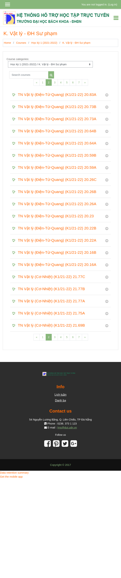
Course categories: (18, 59)
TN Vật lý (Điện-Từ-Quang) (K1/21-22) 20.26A (57, 204)
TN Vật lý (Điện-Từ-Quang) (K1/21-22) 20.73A (57, 119)
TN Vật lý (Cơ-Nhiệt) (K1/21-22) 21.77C (51, 277)
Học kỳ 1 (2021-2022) (44, 42)
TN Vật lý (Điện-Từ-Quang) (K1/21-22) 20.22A (57, 240)
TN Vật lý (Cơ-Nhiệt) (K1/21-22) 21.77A (51, 301)
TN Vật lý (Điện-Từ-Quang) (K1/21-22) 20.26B (57, 192)
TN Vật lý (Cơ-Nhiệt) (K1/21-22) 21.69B (51, 325)
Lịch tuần (60, 394)
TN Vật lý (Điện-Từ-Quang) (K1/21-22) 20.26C (57, 179)
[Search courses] (28, 74)
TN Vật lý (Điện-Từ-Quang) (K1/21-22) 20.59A (57, 167)
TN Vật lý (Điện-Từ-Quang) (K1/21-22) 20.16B (57, 252)
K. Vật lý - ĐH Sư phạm (76, 42)
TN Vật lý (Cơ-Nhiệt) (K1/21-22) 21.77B (51, 289)
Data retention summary (14, 472)
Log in (112, 4)
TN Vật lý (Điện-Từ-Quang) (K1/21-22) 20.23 (56, 216)
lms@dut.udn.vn (67, 427)
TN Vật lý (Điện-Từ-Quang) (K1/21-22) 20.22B (57, 228)
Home (7, 42)
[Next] (85, 82)
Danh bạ (60, 400)
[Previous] (36, 82)
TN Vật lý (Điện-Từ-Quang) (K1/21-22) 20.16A (57, 264)
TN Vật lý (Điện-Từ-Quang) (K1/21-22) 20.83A (57, 94)
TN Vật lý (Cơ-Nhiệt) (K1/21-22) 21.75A (51, 313)
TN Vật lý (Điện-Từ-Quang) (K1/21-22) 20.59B (57, 155)
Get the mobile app (11, 476)
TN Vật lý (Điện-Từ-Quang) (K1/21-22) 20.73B (57, 107)
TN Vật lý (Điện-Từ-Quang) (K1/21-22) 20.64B (57, 131)
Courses (21, 42)
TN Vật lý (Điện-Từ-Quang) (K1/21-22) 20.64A (57, 143)
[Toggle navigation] (116, 18)
